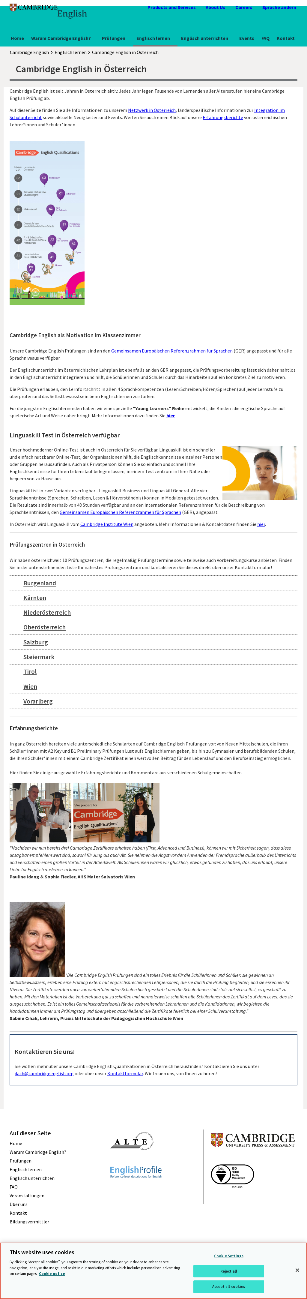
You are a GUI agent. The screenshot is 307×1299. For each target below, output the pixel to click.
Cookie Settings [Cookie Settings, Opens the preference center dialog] (228, 1255)
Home (17, 38)
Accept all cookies (228, 1286)
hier (170, 415)
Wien (30, 686)
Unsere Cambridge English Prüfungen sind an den (60, 351)
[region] (153, 1271)
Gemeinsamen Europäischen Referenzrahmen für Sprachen (172, 351)
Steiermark (39, 657)
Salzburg (35, 642)
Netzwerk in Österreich (152, 110)
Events (246, 38)
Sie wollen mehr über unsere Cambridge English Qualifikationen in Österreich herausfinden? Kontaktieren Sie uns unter (137, 1066)
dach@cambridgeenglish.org (44, 1073)
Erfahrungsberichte (223, 117)
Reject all (228, 1271)
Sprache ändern (279, 7)
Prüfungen (113, 38)
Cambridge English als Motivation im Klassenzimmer (75, 335)
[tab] (153, 582)
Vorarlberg (38, 701)
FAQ (265, 38)
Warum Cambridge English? (61, 38)
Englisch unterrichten (204, 38)
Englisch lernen (153, 38)
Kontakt (286, 38)
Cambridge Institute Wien (106, 524)
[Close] (297, 1270)
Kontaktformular (125, 1073)
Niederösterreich (47, 612)
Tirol (30, 672)
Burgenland (39, 583)
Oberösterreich (44, 627)
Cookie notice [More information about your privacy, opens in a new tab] (52, 1273)
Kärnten (34, 598)
